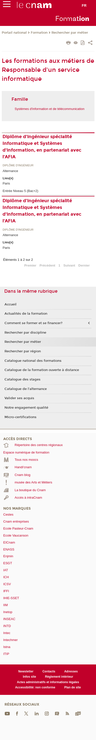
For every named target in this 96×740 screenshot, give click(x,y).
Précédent (47, 265)
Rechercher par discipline (25, 333)
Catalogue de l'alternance (25, 389)
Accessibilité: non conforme (35, 687)
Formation (39, 33)
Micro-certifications (20, 417)
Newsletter (26, 671)
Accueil (10, 304)
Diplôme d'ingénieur (18, 165)
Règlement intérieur (59, 676)
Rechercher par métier (70, 33)
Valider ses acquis (19, 398)
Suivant (69, 265)
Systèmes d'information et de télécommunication (49, 109)
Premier (30, 265)
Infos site (29, 676)
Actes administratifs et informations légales (48, 682)
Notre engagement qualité (26, 408)
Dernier (84, 265)
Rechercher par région (22, 351)
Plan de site (72, 687)
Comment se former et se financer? (33, 323)
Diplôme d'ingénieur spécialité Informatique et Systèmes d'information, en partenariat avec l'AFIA (41, 147)
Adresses (71, 671)
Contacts (48, 671)
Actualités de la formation (25, 314)
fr (84, 5)
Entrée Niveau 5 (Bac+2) (20, 191)
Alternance (10, 171)
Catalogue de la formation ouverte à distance (41, 370)
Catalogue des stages (22, 379)
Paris (6, 183)
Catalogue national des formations (33, 361)
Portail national (14, 33)
